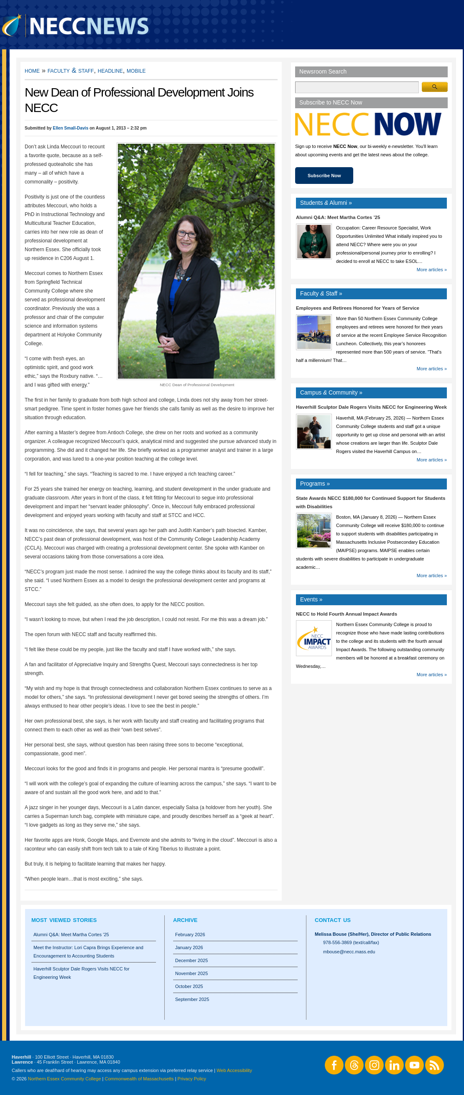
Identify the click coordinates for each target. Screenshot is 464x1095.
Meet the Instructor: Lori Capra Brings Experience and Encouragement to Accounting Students (88, 951)
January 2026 (189, 947)
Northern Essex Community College (64, 1078)
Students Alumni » (326, 203)
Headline (110, 70)
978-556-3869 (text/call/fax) (351, 942)
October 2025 (189, 986)
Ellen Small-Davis (70, 128)
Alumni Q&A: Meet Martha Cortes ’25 (338, 217)
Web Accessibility (234, 1070)
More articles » (432, 269)
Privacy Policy (192, 1078)
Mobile (136, 70)
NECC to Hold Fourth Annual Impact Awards (346, 613)
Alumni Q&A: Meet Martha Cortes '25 (71, 934)
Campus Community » (331, 393)
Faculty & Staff (71, 70)
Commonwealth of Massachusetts (139, 1078)
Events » (311, 599)
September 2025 (192, 999)
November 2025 (191, 973)
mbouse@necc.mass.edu (349, 951)
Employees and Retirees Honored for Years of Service (357, 308)
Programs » (315, 484)
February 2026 (190, 934)
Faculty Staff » (321, 293)
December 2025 (191, 960)
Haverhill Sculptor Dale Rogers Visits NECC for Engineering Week (371, 407)
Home (32, 70)
